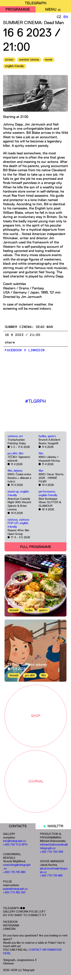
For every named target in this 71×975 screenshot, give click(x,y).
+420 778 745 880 (14, 872)
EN (65, 17)
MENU (50, 9)
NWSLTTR (55, 826)
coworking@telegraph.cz (16, 866)
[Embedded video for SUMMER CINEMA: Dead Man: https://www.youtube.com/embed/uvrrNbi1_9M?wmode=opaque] (35, 372)
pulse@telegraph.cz (15, 889)
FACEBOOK (10, 922)
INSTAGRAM (11, 925)
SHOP (35, 716)
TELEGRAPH (35, 3)
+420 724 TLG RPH (15, 844)
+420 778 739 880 (51, 875)
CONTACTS (18, 826)
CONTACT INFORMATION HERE (32, 951)
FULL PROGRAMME (35, 547)
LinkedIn (36, 350)
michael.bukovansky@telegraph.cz (54, 846)
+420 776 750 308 (51, 851)
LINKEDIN (9, 929)
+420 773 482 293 (14, 892)
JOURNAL (35, 781)
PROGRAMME (17, 9)
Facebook (13, 350)
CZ (59, 17)
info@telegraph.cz (14, 841)
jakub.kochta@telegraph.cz (54, 870)
